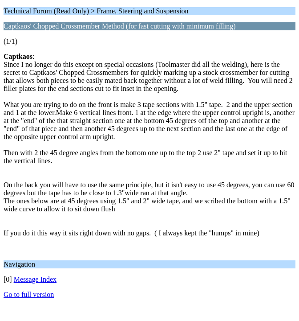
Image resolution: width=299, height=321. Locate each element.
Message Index (35, 279)
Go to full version (29, 294)
